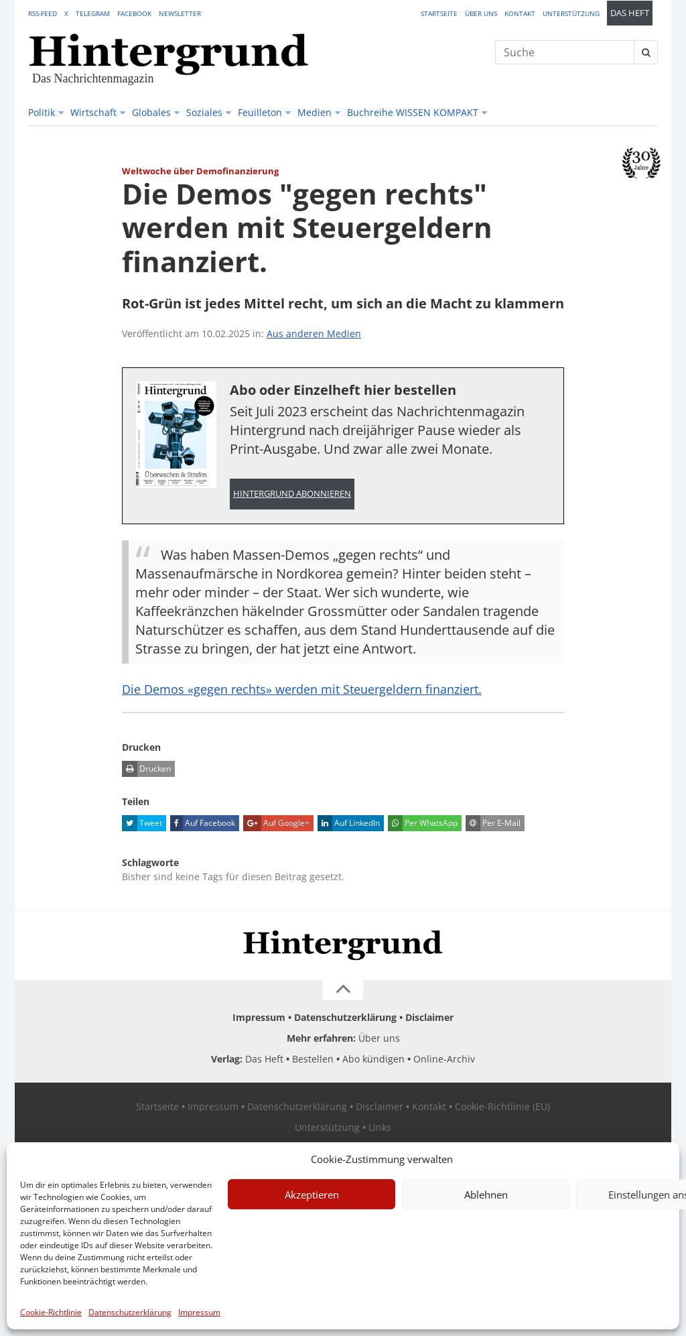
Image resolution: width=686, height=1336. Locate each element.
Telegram (93, 13)
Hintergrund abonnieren (292, 494)
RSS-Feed (42, 13)
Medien (314, 112)
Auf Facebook (202, 824)
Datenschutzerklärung (130, 1312)
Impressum (199, 1312)
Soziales (204, 112)
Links (379, 1128)
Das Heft (629, 13)
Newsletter (180, 13)
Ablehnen (486, 1194)
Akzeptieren (312, 1194)
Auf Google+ (276, 824)
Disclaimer (429, 1018)
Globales (151, 112)
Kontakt (519, 13)
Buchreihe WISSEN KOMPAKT (412, 112)
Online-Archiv (444, 1060)
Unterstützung (571, 13)
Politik (41, 112)
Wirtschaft (93, 112)
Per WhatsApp (423, 824)
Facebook (134, 13)
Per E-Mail (493, 824)
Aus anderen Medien (314, 333)
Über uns (481, 13)
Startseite (439, 13)
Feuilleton (260, 112)
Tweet (142, 824)
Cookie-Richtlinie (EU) (502, 1107)
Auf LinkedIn (349, 824)
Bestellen (313, 1060)
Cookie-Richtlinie (51, 1312)
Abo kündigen (373, 1060)
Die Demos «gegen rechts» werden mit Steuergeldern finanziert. (319, 690)
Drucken (146, 770)
